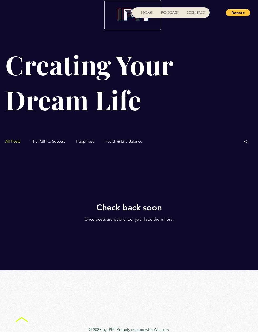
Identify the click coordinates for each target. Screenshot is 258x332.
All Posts (12, 141)
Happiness (85, 141)
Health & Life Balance (123, 141)
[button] (238, 12)
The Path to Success (48, 141)
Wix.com (161, 329)
